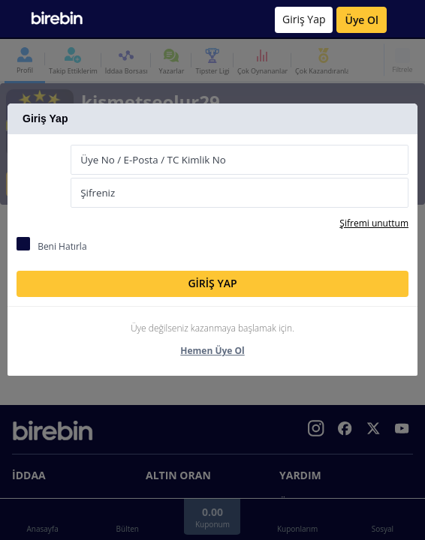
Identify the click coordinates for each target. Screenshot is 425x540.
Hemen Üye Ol (212, 350)
